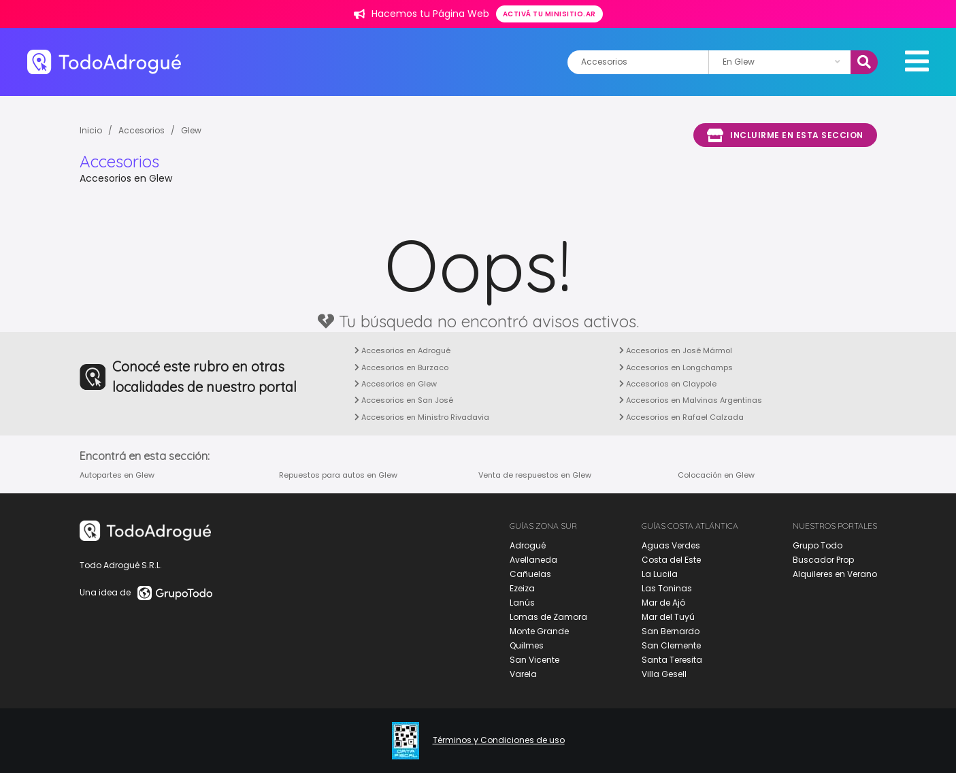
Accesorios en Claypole (667, 383)
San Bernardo (670, 631)
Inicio (91, 130)
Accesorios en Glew (396, 383)
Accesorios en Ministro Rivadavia (422, 417)
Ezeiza (522, 588)
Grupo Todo (817, 545)
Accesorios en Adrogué (402, 350)
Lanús (522, 602)
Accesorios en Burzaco (401, 367)
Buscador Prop (823, 559)
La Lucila (660, 574)
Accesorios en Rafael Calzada (681, 417)
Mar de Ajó (663, 602)
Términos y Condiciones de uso (499, 740)
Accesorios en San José (404, 400)
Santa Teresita (672, 659)
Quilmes (527, 645)
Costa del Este (671, 559)
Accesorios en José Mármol (675, 350)
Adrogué (528, 545)
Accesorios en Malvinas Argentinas (690, 400)
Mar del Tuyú (668, 617)
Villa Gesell (664, 674)
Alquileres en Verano (835, 574)
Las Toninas (667, 588)
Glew (191, 130)
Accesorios (141, 130)
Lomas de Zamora (548, 617)
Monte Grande (539, 631)
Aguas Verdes (671, 545)
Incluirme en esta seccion (785, 135)
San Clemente (671, 645)
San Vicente (534, 659)
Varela (523, 674)
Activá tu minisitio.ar (549, 14)
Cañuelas (530, 574)
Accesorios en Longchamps (676, 367)
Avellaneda (533, 559)
